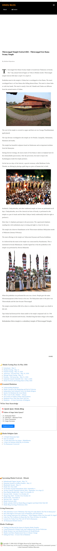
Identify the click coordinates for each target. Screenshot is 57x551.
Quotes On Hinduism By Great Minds (15, 393)
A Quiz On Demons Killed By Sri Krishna (16, 442)
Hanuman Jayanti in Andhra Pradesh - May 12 (17, 483)
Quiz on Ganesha (9, 439)
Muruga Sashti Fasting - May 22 (13, 375)
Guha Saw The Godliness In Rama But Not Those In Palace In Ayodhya (25, 517)
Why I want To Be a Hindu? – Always (15, 395)
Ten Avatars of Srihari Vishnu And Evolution (17, 396)
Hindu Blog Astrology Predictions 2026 (15, 505)
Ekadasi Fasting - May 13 (11, 370)
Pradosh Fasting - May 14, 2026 (13, 372)
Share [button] (51, 356)
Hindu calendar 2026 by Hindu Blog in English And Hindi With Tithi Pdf (26, 503)
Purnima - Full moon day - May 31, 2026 (16, 377)
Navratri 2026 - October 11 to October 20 (16, 494)
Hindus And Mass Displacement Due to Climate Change (20, 533)
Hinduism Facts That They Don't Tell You (16, 398)
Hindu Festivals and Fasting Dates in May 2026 (18, 380)
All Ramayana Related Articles (13, 521)
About (4, 9)
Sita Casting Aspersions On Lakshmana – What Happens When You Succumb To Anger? (30, 515)
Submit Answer (8, 426)
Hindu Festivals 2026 (10, 501)
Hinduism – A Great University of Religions (17, 400)
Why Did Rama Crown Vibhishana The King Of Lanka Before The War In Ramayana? (30, 512)
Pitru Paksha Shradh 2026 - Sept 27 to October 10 (19, 492)
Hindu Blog (9, 5)
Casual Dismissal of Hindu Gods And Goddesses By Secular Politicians (25, 529)
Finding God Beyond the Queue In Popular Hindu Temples (21, 527)
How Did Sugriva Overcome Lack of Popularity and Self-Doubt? (23, 513)
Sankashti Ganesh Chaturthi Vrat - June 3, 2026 (18, 379)
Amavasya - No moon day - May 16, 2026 (16, 373)
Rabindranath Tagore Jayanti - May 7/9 (15, 481)
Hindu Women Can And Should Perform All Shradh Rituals (21, 531)
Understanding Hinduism (11, 387)
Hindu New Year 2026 (10, 487)
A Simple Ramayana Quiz (11, 437)
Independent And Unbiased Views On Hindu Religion (20, 391)
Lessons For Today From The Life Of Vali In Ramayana (20, 519)
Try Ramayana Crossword (11, 444)
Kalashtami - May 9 (10, 368)
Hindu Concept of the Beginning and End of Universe (20, 389)
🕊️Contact (13, 9)
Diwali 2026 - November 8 (12, 497)
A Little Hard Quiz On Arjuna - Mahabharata (17, 440)
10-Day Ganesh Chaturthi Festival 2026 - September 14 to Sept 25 (24, 490)
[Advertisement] (28, 29)
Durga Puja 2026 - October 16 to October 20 (17, 496)
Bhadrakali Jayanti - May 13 (12, 485)
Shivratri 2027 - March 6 (11, 499)
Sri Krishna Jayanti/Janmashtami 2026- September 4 (19, 488)
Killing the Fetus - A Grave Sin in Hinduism (17, 535)
